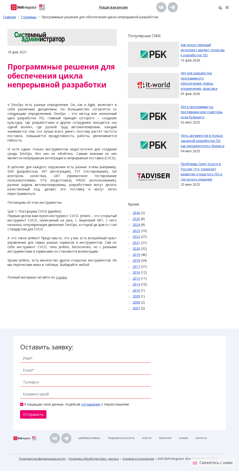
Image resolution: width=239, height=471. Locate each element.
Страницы (28, 17)
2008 (136, 302)
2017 (136, 266)
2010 (136, 290)
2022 (136, 236)
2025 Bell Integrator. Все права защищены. (187, 459)
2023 (136, 230)
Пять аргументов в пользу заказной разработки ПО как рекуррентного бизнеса (202, 140)
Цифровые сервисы (89, 438)
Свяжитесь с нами (212, 463)
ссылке (61, 277)
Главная (9, 17)
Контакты (201, 438)
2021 (136, 242)
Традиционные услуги (121, 438)
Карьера (183, 438)
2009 (136, 296)
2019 (136, 254)
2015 (136, 278)
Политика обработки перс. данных (94, 459)
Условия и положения (138, 459)
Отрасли (146, 438)
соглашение (90, 404)
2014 (136, 284)
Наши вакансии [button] (113, 7)
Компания (165, 438)
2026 (136, 212)
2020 (136, 248)
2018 (136, 260)
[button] (227, 7)
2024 (136, 224)
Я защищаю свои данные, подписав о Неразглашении (76, 404)
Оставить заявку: (47, 346)
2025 (136, 219)
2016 (136, 272)
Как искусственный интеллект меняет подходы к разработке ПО (203, 50)
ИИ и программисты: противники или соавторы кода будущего (201, 112)
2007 (136, 308)
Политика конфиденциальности (42, 459)
